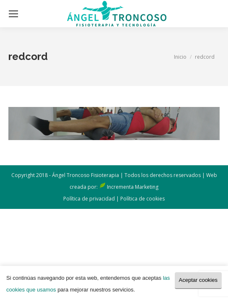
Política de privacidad (89, 198)
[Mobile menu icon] (13, 14)
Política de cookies (142, 198)
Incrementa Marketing (132, 186)
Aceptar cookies (198, 280)
